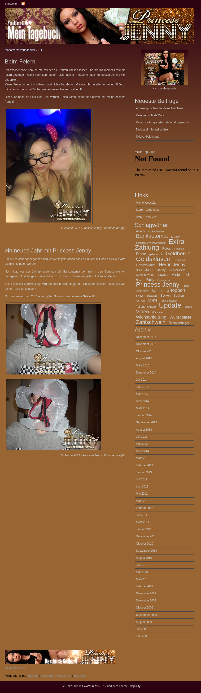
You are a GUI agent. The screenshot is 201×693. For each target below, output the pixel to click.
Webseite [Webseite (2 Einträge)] (157, 312)
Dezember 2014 (146, 372)
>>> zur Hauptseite (164, 70)
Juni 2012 (142, 486)
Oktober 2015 (144, 351)
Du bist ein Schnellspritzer (152, 129)
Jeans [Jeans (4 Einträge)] (149, 270)
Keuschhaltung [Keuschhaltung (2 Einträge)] (177, 270)
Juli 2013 (141, 436)
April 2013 (142, 451)
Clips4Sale (47, 675)
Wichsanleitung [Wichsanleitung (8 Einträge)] (151, 317)
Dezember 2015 (146, 337)
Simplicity (134, 686)
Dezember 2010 (146, 536)
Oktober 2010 (144, 543)
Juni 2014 (142, 387)
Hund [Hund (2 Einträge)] (139, 270)
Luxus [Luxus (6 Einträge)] (162, 274)
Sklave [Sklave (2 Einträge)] (140, 295)
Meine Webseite (146, 202)
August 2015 (144, 358)
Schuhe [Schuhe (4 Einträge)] (157, 291)
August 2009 (144, 622)
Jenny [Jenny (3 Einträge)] (161, 270)
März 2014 (142, 408)
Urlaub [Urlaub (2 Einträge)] (188, 306)
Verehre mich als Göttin (151, 115)
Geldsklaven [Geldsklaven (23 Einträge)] (153, 258)
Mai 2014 (142, 394)
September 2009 (146, 615)
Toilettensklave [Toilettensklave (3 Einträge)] (146, 306)
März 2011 (142, 522)
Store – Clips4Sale (147, 209)
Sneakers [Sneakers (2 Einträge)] (152, 295)
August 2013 (144, 429)
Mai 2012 (142, 493)
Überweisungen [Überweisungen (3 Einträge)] (179, 323)
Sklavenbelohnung (147, 136)
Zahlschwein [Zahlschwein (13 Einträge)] (151, 322)
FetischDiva (63, 675)
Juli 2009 (141, 629)
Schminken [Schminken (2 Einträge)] (142, 291)
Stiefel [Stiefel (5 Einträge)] (153, 300)
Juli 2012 (141, 479)
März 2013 (142, 458)
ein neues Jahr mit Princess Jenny (48, 250)
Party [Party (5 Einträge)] (149, 280)
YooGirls (33, 675)
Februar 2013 (144, 465)
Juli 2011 (141, 515)
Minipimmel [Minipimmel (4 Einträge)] (180, 275)
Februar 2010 (144, 586)
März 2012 (142, 501)
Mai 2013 (142, 443)
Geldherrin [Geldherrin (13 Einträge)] (178, 253)
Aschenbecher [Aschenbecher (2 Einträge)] (156, 231)
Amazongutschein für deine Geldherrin (160, 108)
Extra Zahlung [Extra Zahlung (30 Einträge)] (159, 244)
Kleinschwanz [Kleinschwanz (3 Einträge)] (145, 275)
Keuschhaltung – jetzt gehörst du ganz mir (162, 122)
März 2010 (142, 579)
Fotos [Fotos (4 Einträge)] (166, 248)
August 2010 (144, 557)
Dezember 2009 (146, 593)
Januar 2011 (144, 529)
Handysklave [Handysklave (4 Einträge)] (146, 265)
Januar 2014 (144, 415)
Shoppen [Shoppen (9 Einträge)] (175, 290)
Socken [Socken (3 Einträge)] (166, 295)
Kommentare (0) (114, 228)
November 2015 (146, 344)
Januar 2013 (144, 472)
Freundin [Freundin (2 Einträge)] (179, 248)
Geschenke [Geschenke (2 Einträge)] (180, 260)
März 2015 (142, 365)
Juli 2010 (141, 565)
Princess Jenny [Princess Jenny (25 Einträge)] (157, 284)
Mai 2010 (142, 572)
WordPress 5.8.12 (95, 686)
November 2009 (146, 600)
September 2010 (146, 550)
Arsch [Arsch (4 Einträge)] (140, 231)
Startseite (11, 3)
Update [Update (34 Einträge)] (170, 305)
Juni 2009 (142, 636)
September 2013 (146, 422)
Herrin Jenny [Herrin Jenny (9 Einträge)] (172, 264)
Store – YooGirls (146, 217)
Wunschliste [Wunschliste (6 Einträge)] (180, 317)
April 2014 (142, 401)
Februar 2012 (144, 508)
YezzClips (80, 675)
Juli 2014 (141, 379)
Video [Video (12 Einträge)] (142, 312)
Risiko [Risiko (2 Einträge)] (186, 285)
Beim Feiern (20, 61)
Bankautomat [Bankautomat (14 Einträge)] (152, 236)
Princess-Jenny (92, 228)
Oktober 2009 (144, 607)
